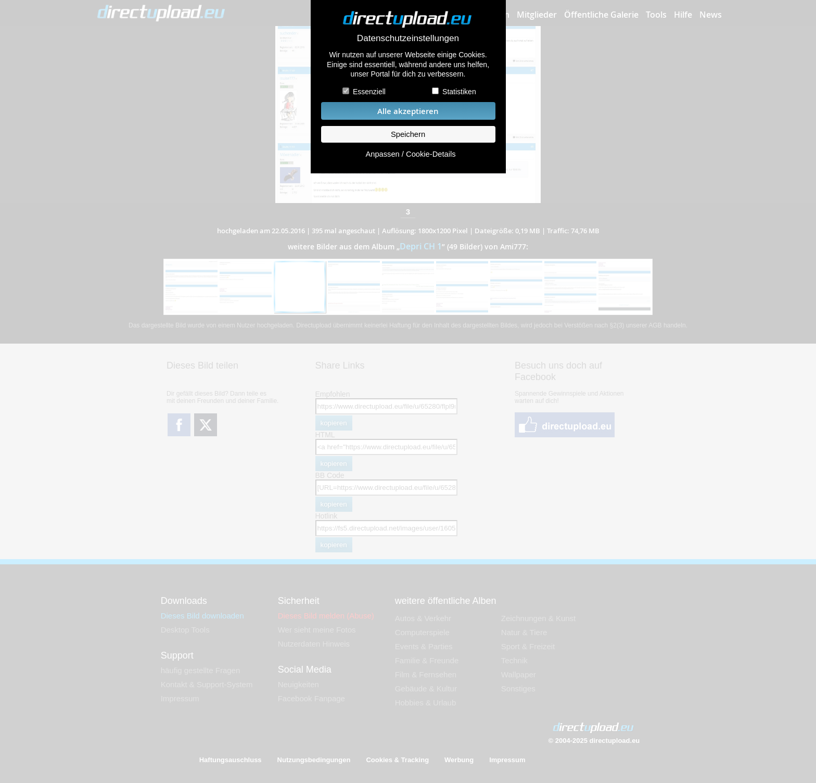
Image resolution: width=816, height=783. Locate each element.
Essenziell (369, 91)
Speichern (408, 134)
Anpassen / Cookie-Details (410, 154)
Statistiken (459, 91)
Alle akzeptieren (408, 111)
